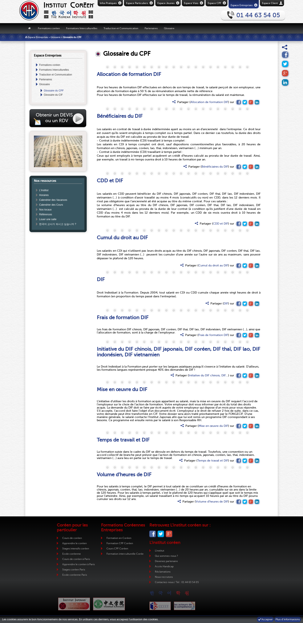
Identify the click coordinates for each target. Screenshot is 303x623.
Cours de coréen (72, 538)
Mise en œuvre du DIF (213, 425)
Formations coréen (49, 28)
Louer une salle (47, 219)
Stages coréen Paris (73, 569)
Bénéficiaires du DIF (215, 166)
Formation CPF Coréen (119, 543)
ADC (184, 606)
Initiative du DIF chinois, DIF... (208, 375)
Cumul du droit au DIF (213, 265)
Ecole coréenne (71, 553)
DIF (226, 303)
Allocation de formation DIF (209, 102)
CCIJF (160, 606)
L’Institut (43, 190)
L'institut (159, 550)
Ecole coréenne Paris (74, 574)
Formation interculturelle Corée (125, 553)
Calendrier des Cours (51, 204)
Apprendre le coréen (74, 543)
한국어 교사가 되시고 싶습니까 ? (57, 224)
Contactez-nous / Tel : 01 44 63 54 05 (177, 582)
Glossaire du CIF (53, 94)
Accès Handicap (164, 566)
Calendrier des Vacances (53, 199)
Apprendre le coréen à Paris (78, 564)
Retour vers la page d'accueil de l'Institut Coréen (49, 11)
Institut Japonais (74, 604)
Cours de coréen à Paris (76, 559)
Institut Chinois (109, 604)
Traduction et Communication (121, 28)
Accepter (267, 619)
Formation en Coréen (118, 538)
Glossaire (169, 28)
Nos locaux (45, 209)
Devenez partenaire (166, 561)
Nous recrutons (164, 576)
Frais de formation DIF (213, 335)
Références (45, 214)
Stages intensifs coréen (75, 548)
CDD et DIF (220, 223)
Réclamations (162, 571)
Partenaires (151, 28)
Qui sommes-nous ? (166, 555)
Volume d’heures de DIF (212, 501)
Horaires (44, 195)
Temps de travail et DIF (212, 460)
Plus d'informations (287, 619)
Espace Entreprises (38, 37)
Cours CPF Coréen (117, 548)
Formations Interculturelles (81, 28)
